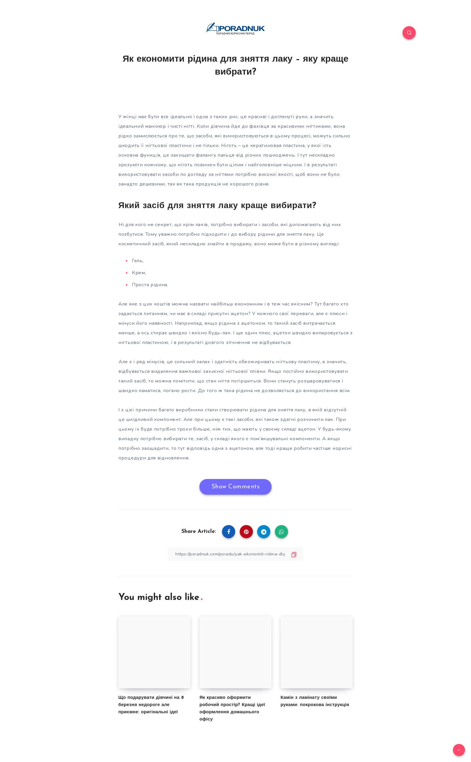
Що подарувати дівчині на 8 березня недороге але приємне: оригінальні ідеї (151, 705)
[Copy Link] (235, 554)
